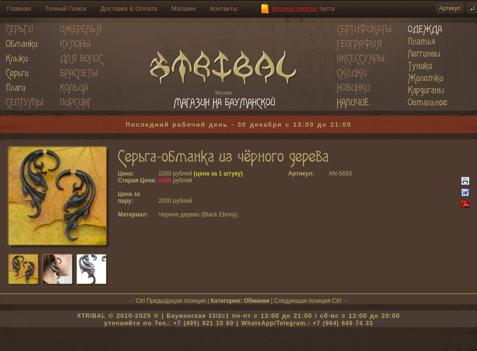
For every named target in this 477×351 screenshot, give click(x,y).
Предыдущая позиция (176, 300)
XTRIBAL (91, 315)
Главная (19, 8)
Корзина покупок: (295, 8)
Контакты (224, 8)
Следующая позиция (302, 300)
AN (333, 173)
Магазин (183, 8)
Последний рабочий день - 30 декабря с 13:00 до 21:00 (238, 124)
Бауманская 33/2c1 (197, 315)
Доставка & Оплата (128, 8)
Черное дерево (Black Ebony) (198, 214)
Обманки (257, 300)
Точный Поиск (65, 8)
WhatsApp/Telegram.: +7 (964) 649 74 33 (307, 323)
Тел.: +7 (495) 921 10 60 (193, 323)
